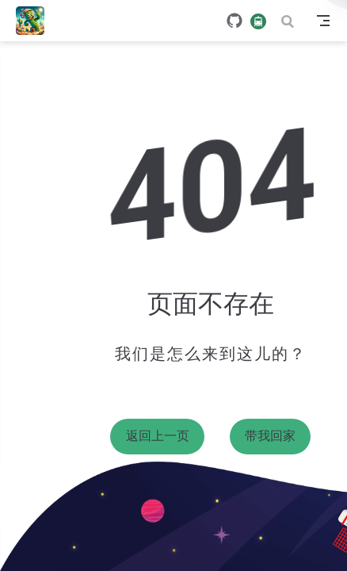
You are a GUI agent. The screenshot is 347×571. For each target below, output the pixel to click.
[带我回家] (35, 20)
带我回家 (270, 436)
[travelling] (258, 20)
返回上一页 (157, 436)
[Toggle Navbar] (323, 20)
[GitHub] (234, 20)
